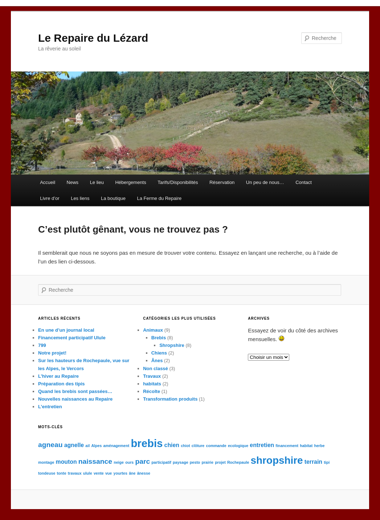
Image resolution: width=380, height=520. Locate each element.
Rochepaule (238, 462)
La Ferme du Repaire (159, 198)
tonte (61, 473)
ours (129, 462)
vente (99, 473)
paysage (180, 462)
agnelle (74, 445)
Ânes (157, 360)
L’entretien (50, 406)
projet (220, 462)
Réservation (221, 182)
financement (286, 445)
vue (108, 473)
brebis (147, 443)
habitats (152, 383)
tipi (327, 462)
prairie (207, 462)
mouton (66, 462)
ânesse (143, 473)
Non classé (155, 368)
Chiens (159, 353)
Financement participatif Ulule (72, 337)
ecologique (238, 445)
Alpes (96, 445)
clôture (198, 445)
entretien (262, 445)
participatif (161, 462)
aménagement (116, 445)
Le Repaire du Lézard (93, 38)
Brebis (158, 337)
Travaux (152, 376)
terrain (313, 462)
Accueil (47, 182)
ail (87, 445)
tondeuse (46, 473)
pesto (195, 462)
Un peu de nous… (265, 182)
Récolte (151, 391)
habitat (306, 445)
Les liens (80, 198)
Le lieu (97, 182)
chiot (185, 445)
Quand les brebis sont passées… (75, 391)
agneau (50, 445)
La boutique (113, 198)
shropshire (276, 460)
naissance (95, 461)
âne (132, 473)
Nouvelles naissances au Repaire (75, 399)
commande (216, 445)
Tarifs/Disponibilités (178, 182)
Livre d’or (49, 198)
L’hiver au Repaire (58, 376)
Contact (303, 182)
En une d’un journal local (66, 330)
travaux (75, 473)
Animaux (153, 330)
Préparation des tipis (61, 383)
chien (171, 445)
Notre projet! (52, 353)
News (73, 182)
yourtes (120, 473)
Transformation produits (170, 399)
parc (142, 461)
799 (42, 345)
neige (119, 462)
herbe (319, 445)
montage (46, 462)
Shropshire (171, 345)
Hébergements (130, 182)
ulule (87, 473)
